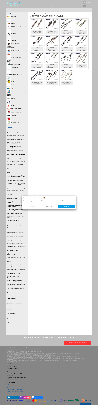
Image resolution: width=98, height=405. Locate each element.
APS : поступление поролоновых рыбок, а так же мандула (16, 270)
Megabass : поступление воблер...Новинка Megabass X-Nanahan (15, 206)
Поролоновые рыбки (16, 26)
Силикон (13, 19)
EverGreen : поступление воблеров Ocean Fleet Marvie (15, 193)
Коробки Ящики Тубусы (17, 77)
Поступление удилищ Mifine (13, 132)
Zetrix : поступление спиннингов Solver (15, 243)
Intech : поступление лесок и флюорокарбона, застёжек (13, 277)
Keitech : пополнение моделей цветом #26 (16, 257)
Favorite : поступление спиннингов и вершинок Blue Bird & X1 (14, 281)
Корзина (88, 2)
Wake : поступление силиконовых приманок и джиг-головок (16, 155)
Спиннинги (14, 36)
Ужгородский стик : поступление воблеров (16, 246)
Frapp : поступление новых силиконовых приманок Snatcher (15, 254)
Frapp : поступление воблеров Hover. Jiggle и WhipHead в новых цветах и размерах (16, 189)
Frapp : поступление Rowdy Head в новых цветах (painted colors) (15, 198)
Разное (13, 105)
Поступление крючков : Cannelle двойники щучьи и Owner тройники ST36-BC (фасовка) (16, 185)
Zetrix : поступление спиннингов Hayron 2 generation (15, 226)
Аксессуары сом (15, 67)
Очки (12, 88)
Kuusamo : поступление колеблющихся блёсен (15, 319)
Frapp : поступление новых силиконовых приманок (15, 260)
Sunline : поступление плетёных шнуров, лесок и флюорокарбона (15, 249)
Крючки (13, 30)
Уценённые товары (16, 108)
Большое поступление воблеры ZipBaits (15, 139)
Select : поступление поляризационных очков (15, 304)
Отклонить (31, 206)
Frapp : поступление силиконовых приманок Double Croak (16, 285)
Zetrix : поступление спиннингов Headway (15, 315)
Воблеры (13, 16)
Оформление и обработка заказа (15, 389)
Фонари (13, 101)
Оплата (9, 386)
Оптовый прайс (15, 122)
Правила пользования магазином (15, 391)
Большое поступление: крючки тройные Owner (15, 136)
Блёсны (13, 23)
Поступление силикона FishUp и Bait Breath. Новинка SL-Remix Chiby (16, 312)
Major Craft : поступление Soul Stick (14, 266)
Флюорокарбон (15, 50)
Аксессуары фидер (15, 60)
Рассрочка (14, 118)
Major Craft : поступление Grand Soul (14, 240)
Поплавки (13, 71)
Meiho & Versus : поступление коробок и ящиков (15, 289)
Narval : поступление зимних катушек (15, 180)
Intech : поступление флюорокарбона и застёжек (15, 237)
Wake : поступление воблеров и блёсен (15, 158)
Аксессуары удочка (16, 57)
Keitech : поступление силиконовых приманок (14, 172)
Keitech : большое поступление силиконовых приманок (13, 143)
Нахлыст (13, 98)
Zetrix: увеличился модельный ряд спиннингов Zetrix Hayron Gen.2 (14, 147)
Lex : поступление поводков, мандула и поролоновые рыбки (15, 210)
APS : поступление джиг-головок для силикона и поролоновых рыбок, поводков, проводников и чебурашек (16, 176)
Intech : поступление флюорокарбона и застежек (15, 308)
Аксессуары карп (15, 64)
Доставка (9, 387)
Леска (12, 47)
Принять (66, 206)
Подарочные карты (16, 112)
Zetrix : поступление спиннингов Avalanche (16, 161)
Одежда (13, 81)
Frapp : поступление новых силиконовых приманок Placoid (15, 293)
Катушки (13, 33)
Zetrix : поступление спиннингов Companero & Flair (16, 217)
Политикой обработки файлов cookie (66, 202)
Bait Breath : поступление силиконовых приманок (15, 151)
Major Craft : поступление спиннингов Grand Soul (16, 167)
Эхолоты (13, 95)
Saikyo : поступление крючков (13, 322)
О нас (8, 384)
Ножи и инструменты (16, 74)
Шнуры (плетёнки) (15, 43)
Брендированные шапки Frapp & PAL (14, 213)
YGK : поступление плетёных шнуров (14, 300)
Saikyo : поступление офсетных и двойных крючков (16, 202)
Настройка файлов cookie (12, 361)
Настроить (49, 206)
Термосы (13, 91)
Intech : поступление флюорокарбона (15, 164)
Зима (12, 84)
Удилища (13, 40)
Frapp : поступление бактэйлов (13, 220)
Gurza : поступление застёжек (13, 229)
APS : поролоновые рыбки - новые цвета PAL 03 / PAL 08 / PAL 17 (15, 297)
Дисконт (13, 115)
